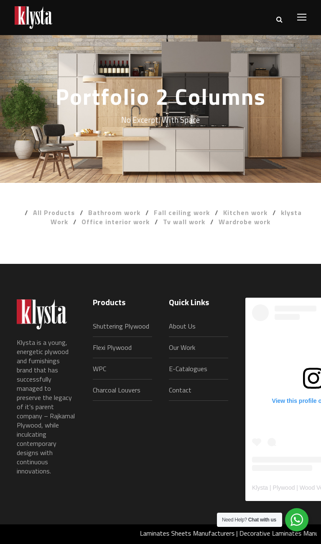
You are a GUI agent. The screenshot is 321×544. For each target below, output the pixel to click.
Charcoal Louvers (116, 390)
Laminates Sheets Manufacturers (192, 533)
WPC (99, 369)
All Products (54, 212)
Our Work (182, 347)
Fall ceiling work (182, 212)
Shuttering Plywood (121, 326)
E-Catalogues (188, 369)
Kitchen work (245, 212)
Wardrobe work (244, 222)
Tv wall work (184, 222)
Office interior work (116, 222)
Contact (180, 390)
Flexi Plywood (112, 347)
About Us (182, 326)
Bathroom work (114, 212)
